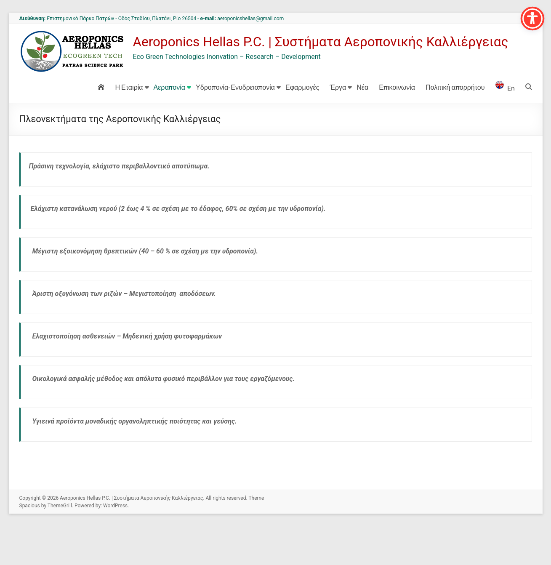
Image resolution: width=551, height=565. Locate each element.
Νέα (362, 126)
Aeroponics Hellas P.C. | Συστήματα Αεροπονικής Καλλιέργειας (234, 84)
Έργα (338, 126)
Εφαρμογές (302, 126)
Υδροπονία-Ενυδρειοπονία (235, 126)
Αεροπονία (170, 126)
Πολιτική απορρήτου (455, 126)
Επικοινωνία (397, 126)
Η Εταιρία (129, 126)
